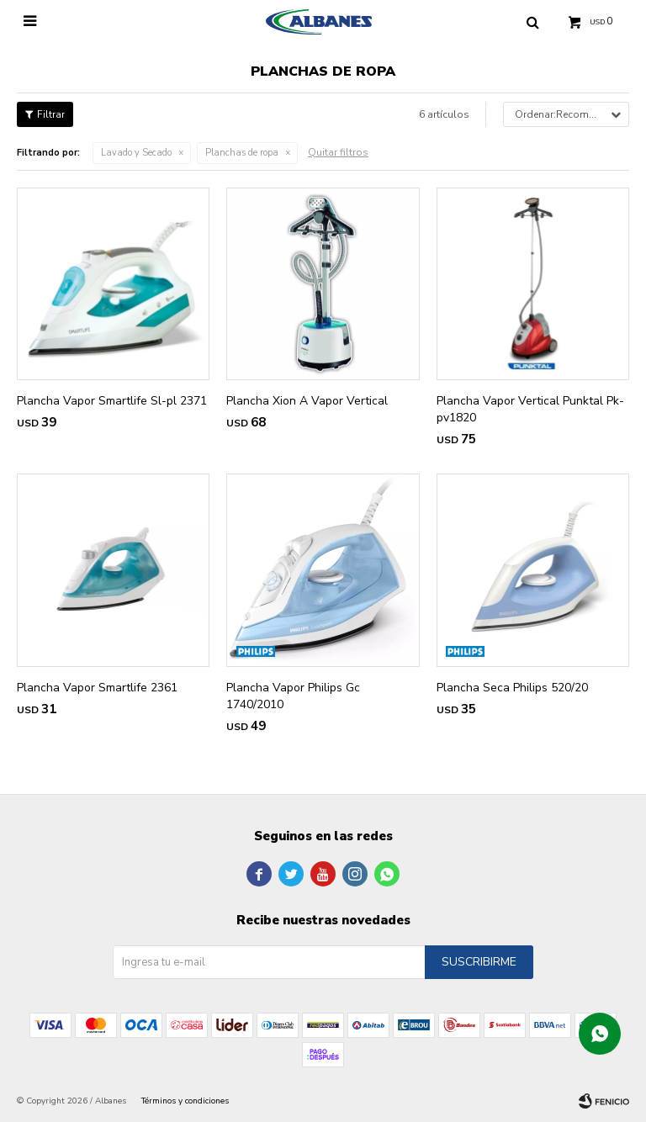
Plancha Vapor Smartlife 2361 (97, 688)
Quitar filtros (338, 152)
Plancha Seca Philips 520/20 (512, 688)
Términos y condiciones (185, 1101)
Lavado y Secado (136, 152)
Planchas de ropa (241, 152)
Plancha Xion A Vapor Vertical (307, 401)
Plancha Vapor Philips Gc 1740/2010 (293, 696)
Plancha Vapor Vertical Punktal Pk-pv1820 (530, 409)
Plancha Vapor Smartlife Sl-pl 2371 (112, 401)
